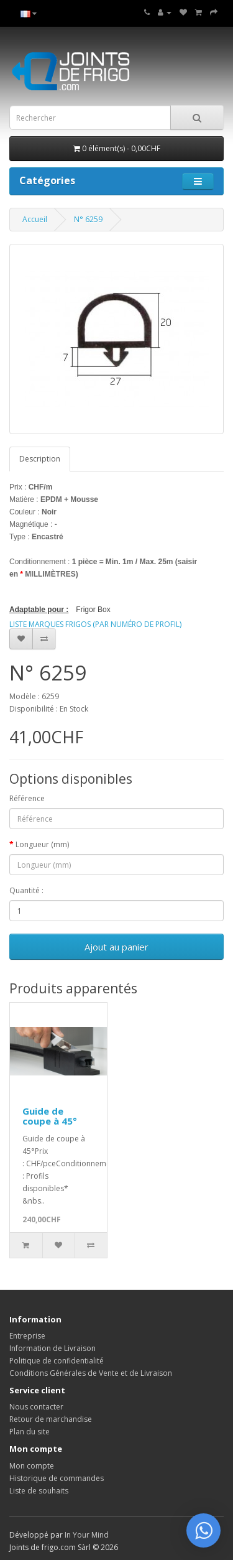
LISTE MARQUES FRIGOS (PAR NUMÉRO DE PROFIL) (95, 624)
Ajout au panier (116, 946)
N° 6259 (88, 219)
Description (39, 458)
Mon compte (31, 1465)
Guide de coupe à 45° (49, 1116)
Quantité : (26, 890)
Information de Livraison (52, 1348)
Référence (27, 798)
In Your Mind (87, 1535)
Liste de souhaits (38, 1490)
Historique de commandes (56, 1478)
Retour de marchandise (50, 1419)
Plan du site (29, 1431)
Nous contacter (36, 1406)
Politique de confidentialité (56, 1360)
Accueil (34, 219)
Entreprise (27, 1335)
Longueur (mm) (42, 844)
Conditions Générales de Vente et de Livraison (90, 1373)
